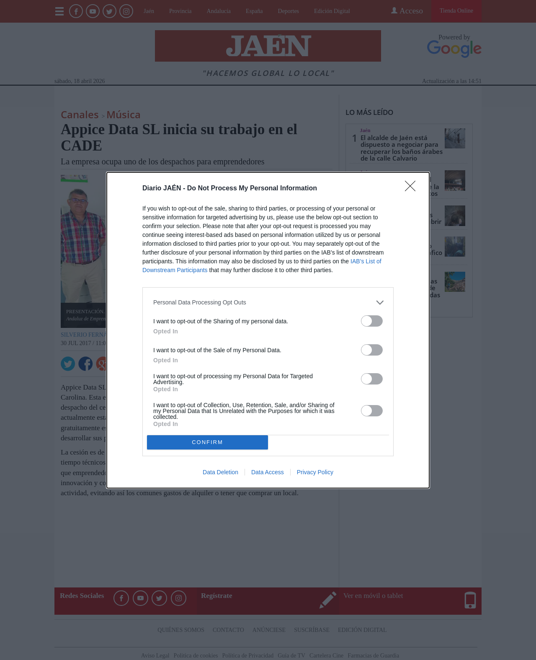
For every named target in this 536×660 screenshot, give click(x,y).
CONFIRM (207, 442)
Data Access (267, 472)
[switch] (372, 321)
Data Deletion (220, 472)
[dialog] (268, 330)
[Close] (413, 189)
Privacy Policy (315, 472)
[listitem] (268, 302)
